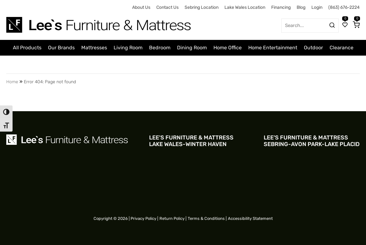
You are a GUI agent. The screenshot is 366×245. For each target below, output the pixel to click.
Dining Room (192, 48)
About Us (141, 7)
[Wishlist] (345, 25)
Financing (281, 7)
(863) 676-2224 (344, 7)
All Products (27, 48)
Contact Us (167, 7)
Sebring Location (201, 7)
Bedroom (159, 48)
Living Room (128, 48)
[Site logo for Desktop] (99, 22)
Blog (301, 7)
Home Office (227, 48)
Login (316, 7)
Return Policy (172, 218)
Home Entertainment (272, 48)
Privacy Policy (143, 218)
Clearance (341, 48)
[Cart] (356, 25)
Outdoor (313, 48)
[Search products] (332, 25)
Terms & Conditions (206, 218)
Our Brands (61, 48)
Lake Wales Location (244, 7)
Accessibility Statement (250, 218)
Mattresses (94, 48)
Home (12, 81)
